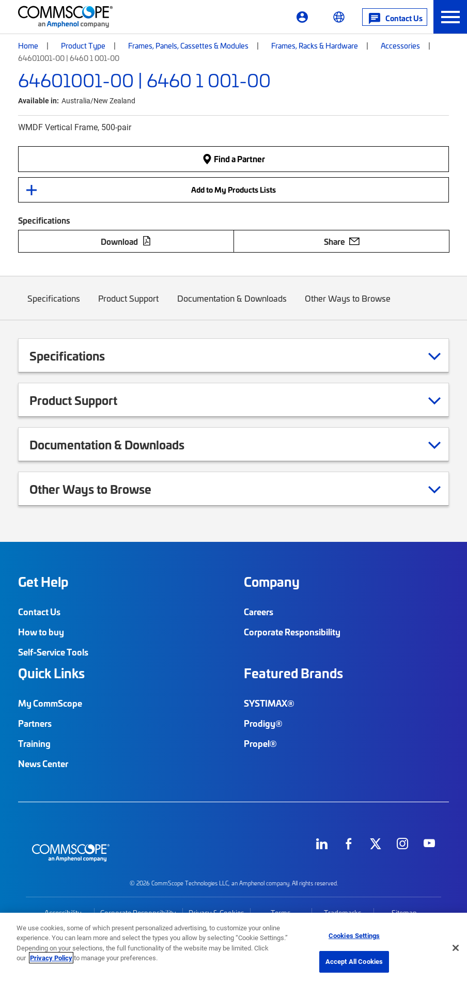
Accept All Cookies (354, 961)
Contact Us (39, 611)
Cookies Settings (354, 935)
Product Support (128, 306)
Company (272, 581)
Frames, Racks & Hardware (314, 45)
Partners (35, 723)
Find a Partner (233, 158)
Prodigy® (263, 723)
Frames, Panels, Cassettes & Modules (188, 45)
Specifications (53, 306)
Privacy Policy (51, 957)
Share (342, 241)
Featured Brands (293, 673)
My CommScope (50, 703)
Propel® (260, 743)
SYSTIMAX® (269, 703)
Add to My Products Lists (233, 189)
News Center (43, 763)
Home (28, 45)
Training (34, 743)
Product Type (83, 45)
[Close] (455, 948)
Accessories (400, 45)
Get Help (43, 581)
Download (126, 241)
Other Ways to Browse (348, 306)
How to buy (41, 632)
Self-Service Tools (53, 652)
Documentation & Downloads (232, 306)
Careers (258, 611)
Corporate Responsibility (292, 632)
